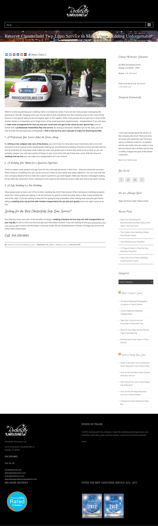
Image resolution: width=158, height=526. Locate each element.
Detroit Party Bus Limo (133, 355)
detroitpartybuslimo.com (15, 473)
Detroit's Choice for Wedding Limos (21, 244)
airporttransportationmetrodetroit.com (21, 479)
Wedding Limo (61, 244)
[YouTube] (135, 179)
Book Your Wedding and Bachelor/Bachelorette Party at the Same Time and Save (135, 222)
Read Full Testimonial (128, 160)
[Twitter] (128, 179)
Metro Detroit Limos (131, 293)
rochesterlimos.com (13, 469)
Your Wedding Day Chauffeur (132, 241)
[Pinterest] (142, 179)
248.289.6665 (131, 73)
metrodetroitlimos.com (14, 476)
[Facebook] (121, 179)
